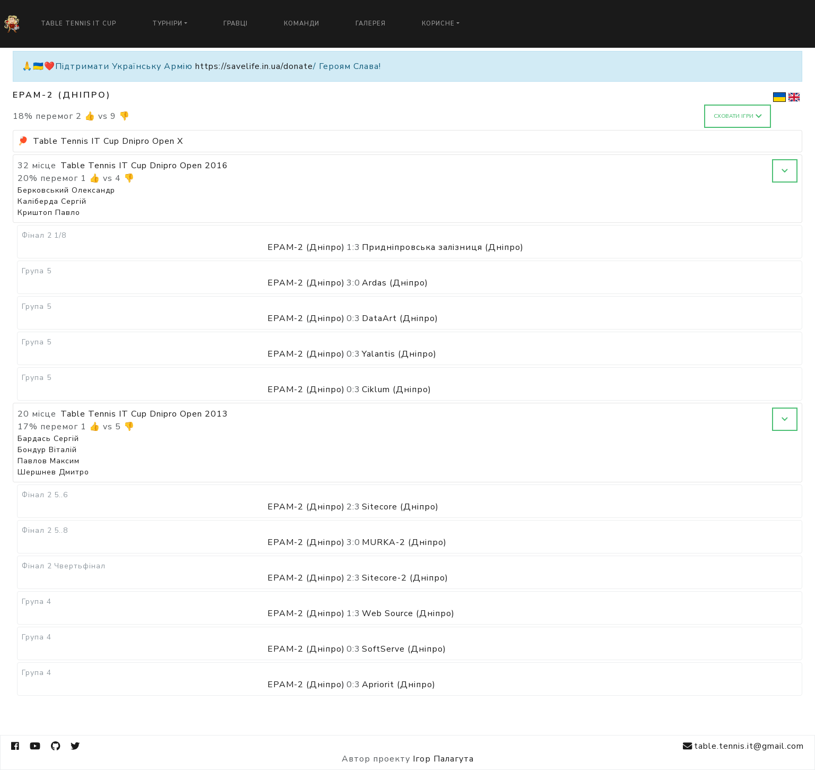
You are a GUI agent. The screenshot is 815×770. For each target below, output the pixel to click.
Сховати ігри (738, 116)
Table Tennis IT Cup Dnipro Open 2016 (144, 165)
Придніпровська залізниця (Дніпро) (443, 247)
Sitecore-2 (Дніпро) (405, 578)
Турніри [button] (167, 24)
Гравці (235, 24)
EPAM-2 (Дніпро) (306, 247)
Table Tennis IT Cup (78, 24)
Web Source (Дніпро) (408, 613)
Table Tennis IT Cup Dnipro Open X (108, 141)
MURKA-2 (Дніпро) (404, 542)
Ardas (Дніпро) (395, 283)
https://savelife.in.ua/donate (254, 66)
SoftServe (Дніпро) (404, 649)
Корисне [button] (438, 24)
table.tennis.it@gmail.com (743, 746)
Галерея (371, 24)
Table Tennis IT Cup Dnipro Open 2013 (144, 414)
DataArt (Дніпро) (400, 318)
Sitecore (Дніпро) (400, 507)
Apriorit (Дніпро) (399, 684)
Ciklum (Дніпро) (396, 389)
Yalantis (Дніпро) (399, 354)
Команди (301, 24)
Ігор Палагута (443, 759)
